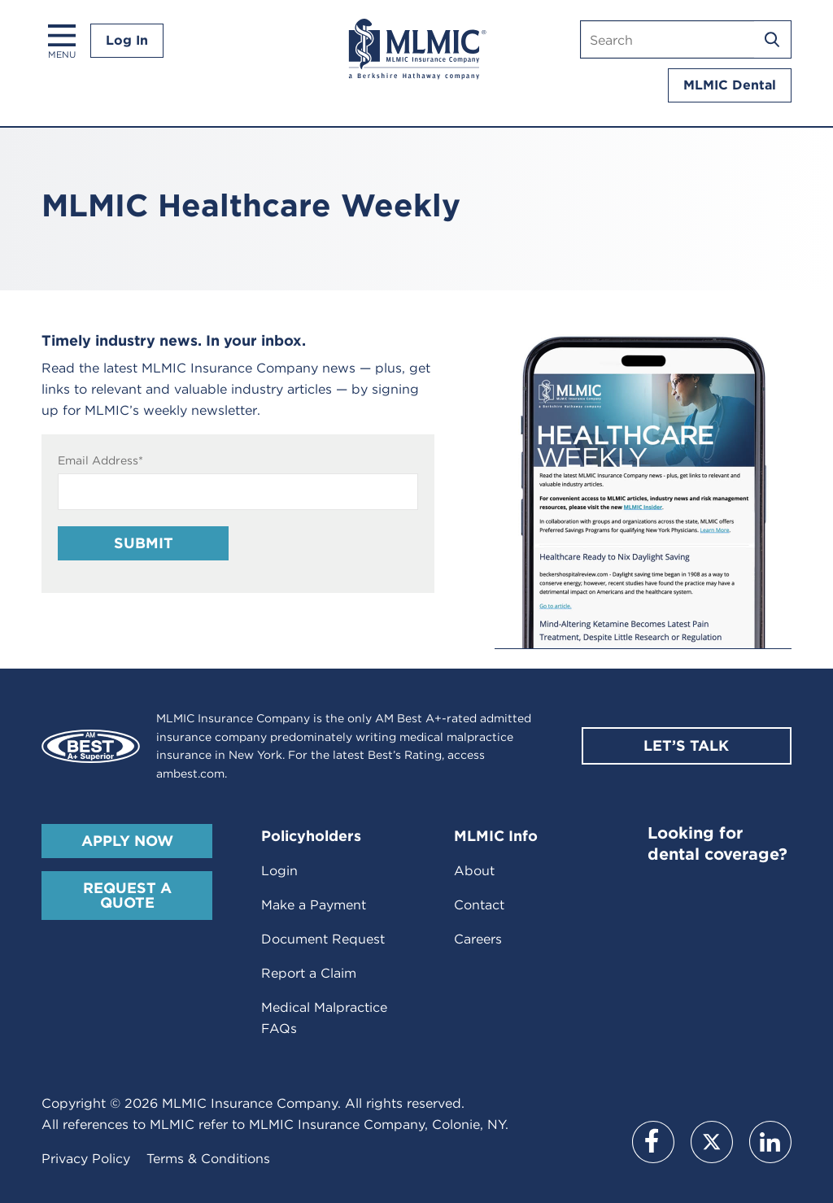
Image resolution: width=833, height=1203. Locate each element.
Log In (127, 40)
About (474, 870)
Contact (479, 905)
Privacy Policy (85, 1158)
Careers (478, 939)
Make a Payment (313, 905)
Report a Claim (308, 973)
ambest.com (190, 773)
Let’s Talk (686, 745)
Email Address (100, 460)
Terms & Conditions (208, 1158)
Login (279, 870)
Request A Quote (127, 895)
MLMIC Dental (729, 85)
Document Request (323, 939)
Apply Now (127, 840)
